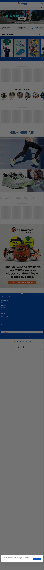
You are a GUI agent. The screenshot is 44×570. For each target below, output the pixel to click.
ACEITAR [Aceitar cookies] (37, 558)
